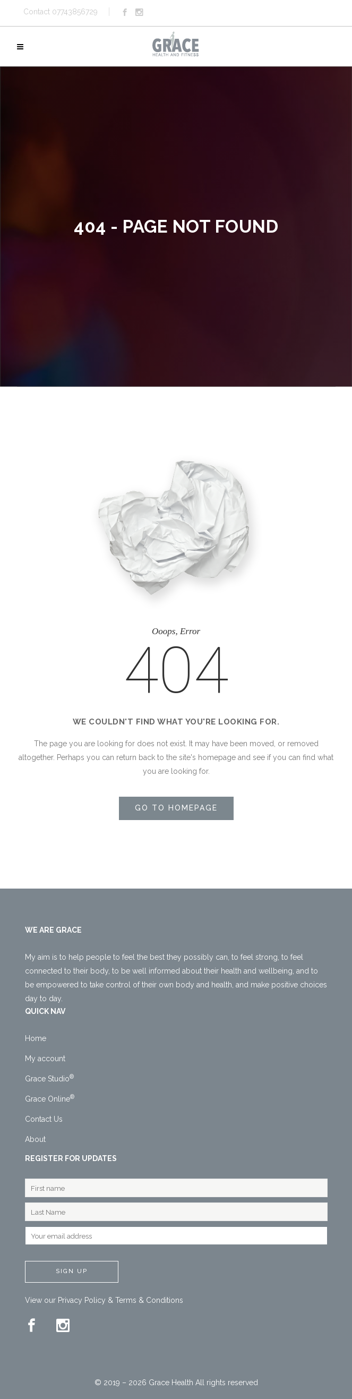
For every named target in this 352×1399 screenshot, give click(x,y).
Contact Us (44, 1119)
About (35, 1139)
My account (45, 1058)
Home (35, 1038)
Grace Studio (49, 1078)
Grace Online (49, 1099)
